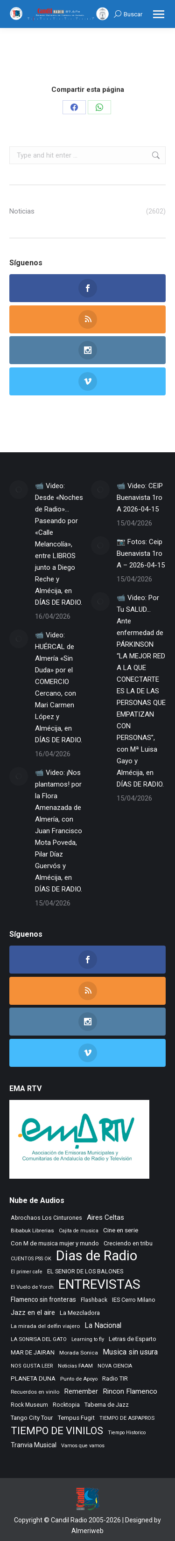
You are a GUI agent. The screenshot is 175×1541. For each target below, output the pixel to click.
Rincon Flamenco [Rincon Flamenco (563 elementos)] (130, 1391)
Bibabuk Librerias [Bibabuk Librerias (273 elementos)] (32, 1230)
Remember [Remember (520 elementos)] (81, 1391)
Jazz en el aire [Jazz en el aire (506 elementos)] (33, 1312)
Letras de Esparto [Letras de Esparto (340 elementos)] (132, 1338)
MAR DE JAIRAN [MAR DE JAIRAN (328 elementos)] (33, 1352)
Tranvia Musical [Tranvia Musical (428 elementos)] (33, 1445)
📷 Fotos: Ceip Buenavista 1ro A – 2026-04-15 (141, 553)
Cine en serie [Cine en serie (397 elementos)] (120, 1230)
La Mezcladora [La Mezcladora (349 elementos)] (80, 1312)
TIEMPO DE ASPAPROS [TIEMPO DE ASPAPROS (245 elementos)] (126, 1418)
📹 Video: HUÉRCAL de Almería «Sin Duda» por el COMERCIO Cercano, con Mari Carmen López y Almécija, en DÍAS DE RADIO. (58, 687)
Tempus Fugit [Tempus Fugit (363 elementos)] (76, 1417)
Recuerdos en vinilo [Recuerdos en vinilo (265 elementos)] (35, 1392)
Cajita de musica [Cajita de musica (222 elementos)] (78, 1231)
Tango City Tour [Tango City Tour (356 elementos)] (32, 1417)
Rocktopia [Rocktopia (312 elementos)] (66, 1404)
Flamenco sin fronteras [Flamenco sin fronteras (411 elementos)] (43, 1299)
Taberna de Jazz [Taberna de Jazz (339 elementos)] (106, 1404)
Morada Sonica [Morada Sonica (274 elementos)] (78, 1352)
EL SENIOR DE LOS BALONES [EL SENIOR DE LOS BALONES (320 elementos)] (85, 1271)
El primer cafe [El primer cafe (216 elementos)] (26, 1272)
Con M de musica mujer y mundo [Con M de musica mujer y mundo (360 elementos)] (55, 1243)
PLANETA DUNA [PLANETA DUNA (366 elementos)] (33, 1378)
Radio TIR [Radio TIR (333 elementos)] (115, 1378)
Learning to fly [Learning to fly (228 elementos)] (87, 1339)
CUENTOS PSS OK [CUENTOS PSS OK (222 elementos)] (31, 1259)
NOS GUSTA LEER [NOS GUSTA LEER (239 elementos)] (32, 1366)
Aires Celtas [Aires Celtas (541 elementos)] (105, 1217)
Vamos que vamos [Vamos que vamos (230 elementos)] (83, 1446)
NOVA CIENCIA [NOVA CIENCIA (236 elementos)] (115, 1366)
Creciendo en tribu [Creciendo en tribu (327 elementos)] (128, 1243)
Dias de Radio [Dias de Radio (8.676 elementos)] (96, 1256)
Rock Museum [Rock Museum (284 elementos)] (29, 1405)
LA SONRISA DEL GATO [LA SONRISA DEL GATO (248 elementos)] (39, 1339)
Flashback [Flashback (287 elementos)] (94, 1300)
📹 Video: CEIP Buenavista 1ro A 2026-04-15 (140, 497)
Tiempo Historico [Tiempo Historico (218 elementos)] (127, 1433)
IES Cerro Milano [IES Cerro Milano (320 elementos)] (133, 1299)
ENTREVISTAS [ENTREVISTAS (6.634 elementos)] (99, 1284)
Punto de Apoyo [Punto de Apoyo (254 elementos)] (79, 1378)
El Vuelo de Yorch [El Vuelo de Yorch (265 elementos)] (32, 1287)
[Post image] (18, 489)
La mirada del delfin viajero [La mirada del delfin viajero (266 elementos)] (45, 1326)
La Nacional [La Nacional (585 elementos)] (102, 1325)
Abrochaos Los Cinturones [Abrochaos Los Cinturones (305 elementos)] (46, 1217)
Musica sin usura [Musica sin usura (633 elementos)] (130, 1352)
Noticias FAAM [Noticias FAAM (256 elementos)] (75, 1365)
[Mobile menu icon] (159, 14)
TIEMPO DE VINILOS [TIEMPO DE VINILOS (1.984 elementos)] (57, 1431)
